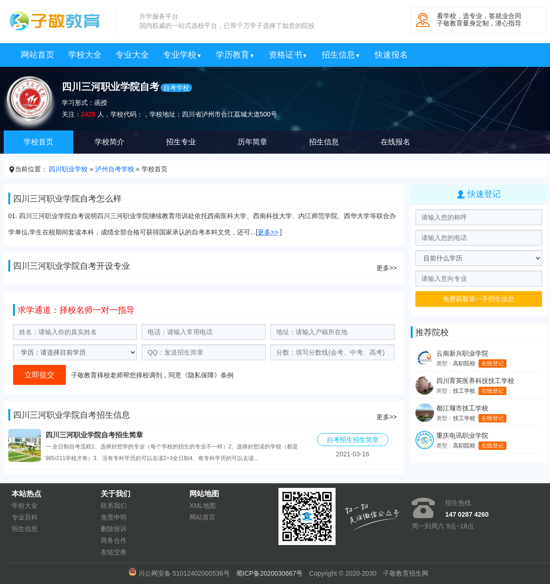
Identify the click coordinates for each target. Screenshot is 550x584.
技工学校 (464, 391)
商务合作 (114, 540)
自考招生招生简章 (353, 439)
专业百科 (25, 517)
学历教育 (235, 54)
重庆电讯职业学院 (462, 435)
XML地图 (202, 505)
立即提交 (39, 375)
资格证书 (288, 54)
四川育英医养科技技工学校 (475, 380)
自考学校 (176, 87)
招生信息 (341, 54)
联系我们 (114, 505)
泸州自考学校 (114, 169)
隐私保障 (201, 375)
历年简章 (252, 142)
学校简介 (109, 142)
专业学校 (182, 54)
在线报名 (395, 142)
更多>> (268, 232)
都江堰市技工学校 (462, 408)
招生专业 (181, 142)
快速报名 (391, 54)
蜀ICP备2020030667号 (269, 573)
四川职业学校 (68, 169)
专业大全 (132, 54)
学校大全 (85, 54)
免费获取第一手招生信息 (478, 299)
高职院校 (464, 363)
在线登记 (492, 363)
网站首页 (37, 54)
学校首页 (38, 142)
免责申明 (114, 517)
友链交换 (114, 552)
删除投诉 (114, 528)
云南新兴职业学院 (462, 353)
